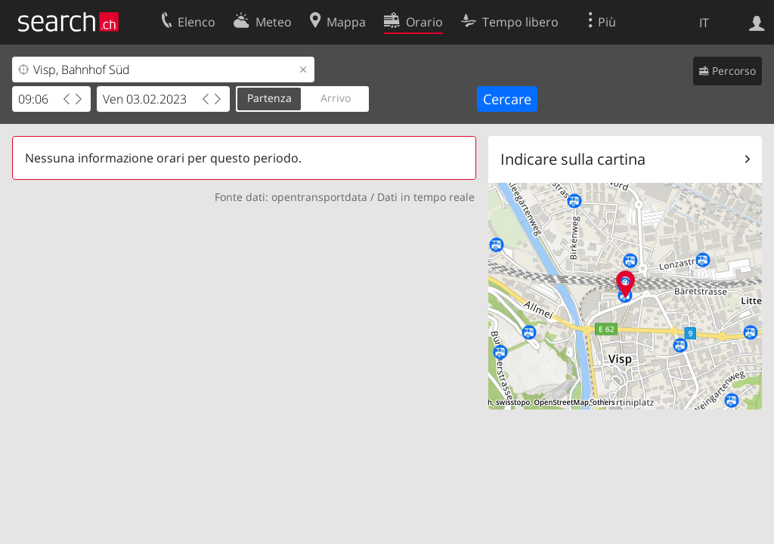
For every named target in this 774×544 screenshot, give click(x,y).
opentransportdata (319, 197)
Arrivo (335, 98)
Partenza (269, 98)
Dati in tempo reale (426, 197)
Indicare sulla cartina (573, 159)
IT (704, 22)
